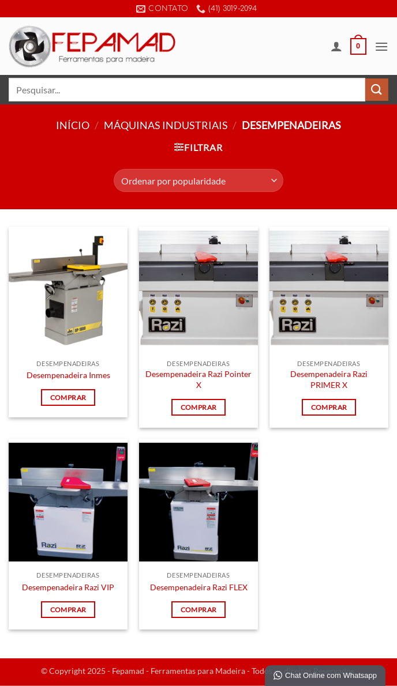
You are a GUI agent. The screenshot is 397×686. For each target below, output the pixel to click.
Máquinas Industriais (166, 125)
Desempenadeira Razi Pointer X (198, 379)
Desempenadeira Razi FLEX (199, 587)
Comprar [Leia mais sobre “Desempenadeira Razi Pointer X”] (198, 407)
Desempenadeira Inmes (68, 375)
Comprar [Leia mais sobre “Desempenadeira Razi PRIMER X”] (329, 407)
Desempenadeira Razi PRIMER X (329, 379)
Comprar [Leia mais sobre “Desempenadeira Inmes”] (68, 397)
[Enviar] (376, 89)
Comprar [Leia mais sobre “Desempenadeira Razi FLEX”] (198, 609)
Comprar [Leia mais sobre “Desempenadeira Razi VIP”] (68, 609)
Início (72, 125)
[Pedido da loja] (198, 180)
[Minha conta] (336, 46)
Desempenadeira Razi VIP (68, 587)
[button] (358, 47)
